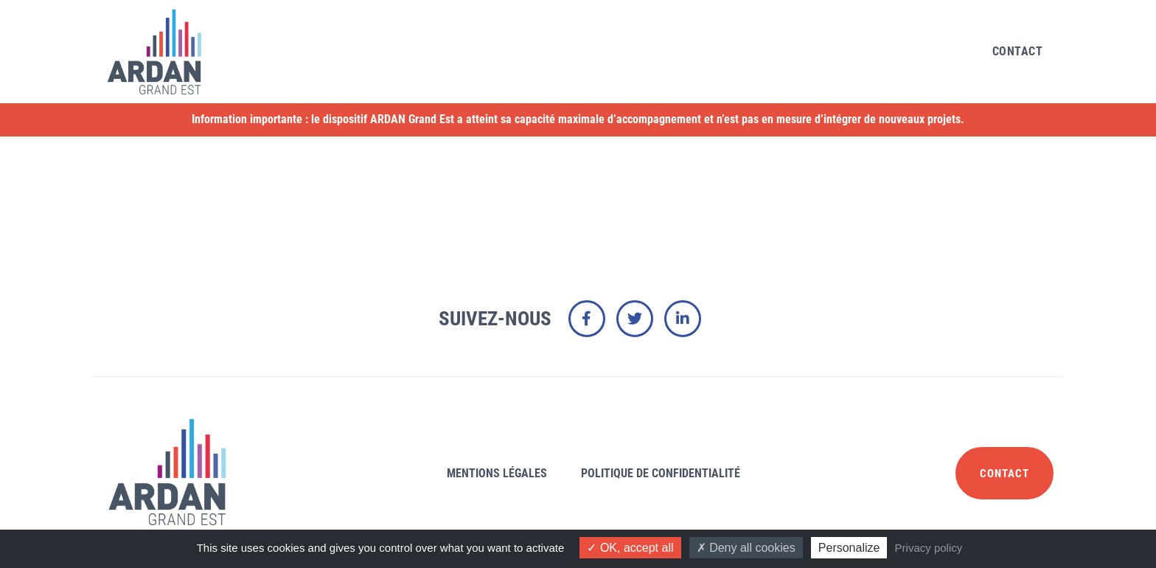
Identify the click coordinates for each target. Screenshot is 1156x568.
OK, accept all (630, 547)
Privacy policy (929, 547)
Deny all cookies (746, 547)
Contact (1017, 51)
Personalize (849, 547)
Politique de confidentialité (660, 473)
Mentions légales (497, 473)
